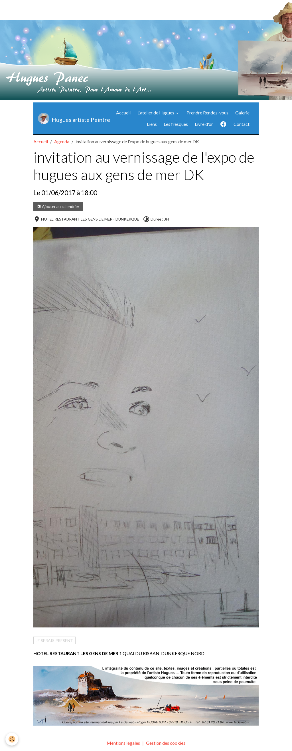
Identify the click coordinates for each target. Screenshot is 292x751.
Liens (152, 124)
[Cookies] (12, 739)
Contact (242, 124)
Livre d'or (204, 124)
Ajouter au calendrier (58, 206)
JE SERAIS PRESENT (54, 640)
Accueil (123, 112)
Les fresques (176, 124)
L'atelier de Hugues (156, 112)
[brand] (68, 118)
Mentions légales (123, 743)
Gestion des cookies (165, 743)
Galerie (242, 112)
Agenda (61, 141)
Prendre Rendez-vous (207, 112)
